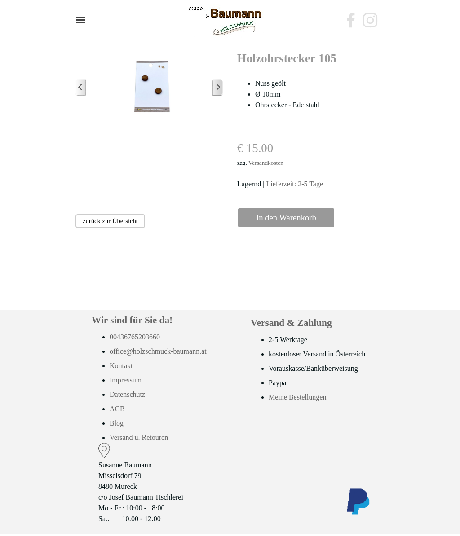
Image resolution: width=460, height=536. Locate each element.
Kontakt (121, 365)
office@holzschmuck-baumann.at (158, 351)
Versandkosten (265, 162)
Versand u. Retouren (139, 437)
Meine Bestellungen (297, 397)
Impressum (126, 380)
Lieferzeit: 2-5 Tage (294, 184)
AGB (117, 409)
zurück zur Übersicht (110, 220)
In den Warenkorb (286, 217)
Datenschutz (127, 394)
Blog (117, 423)
